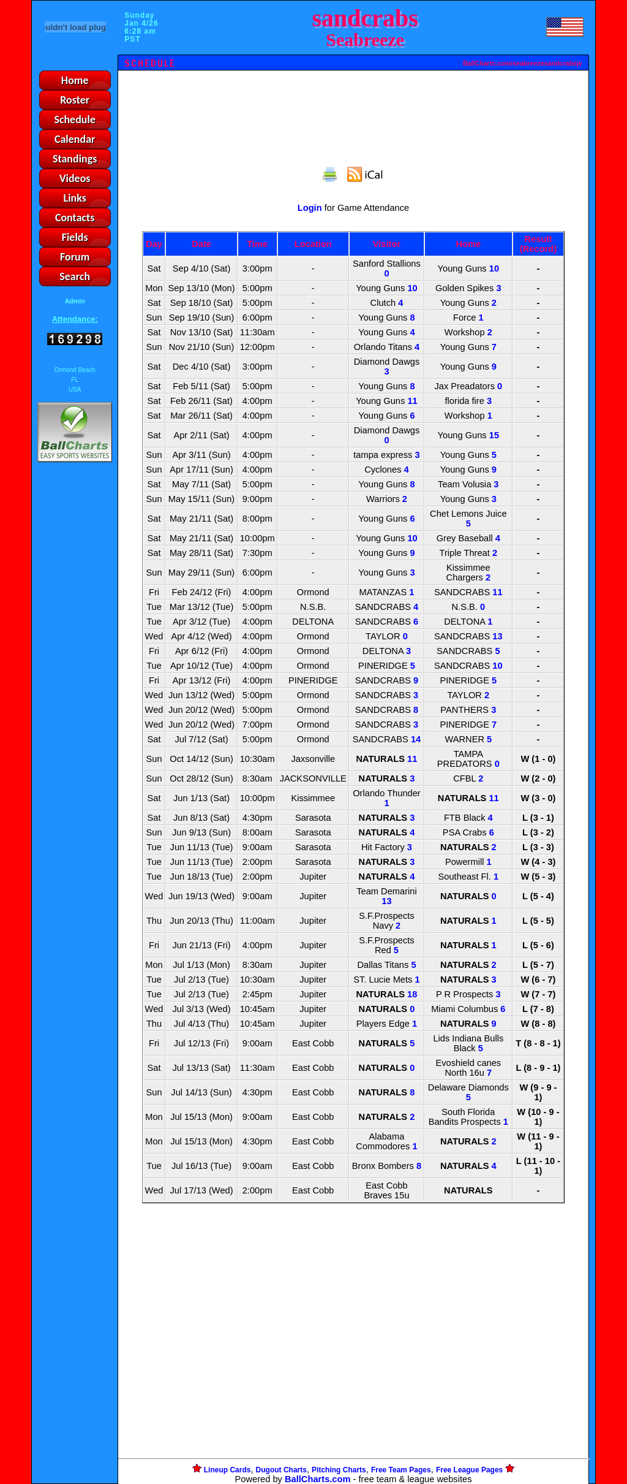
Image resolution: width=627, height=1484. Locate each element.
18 (412, 994)
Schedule (75, 119)
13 (497, 636)
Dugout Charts (281, 1470)
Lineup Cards (227, 1470)
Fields (75, 237)
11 (412, 401)
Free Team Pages (401, 1470)
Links (75, 198)
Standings (75, 159)
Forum (74, 257)
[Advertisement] (74, 676)
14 (416, 739)
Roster (74, 100)
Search (74, 276)
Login (310, 208)
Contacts (75, 217)
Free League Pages (469, 1470)
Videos (75, 178)
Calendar (75, 139)
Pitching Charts (339, 1470)
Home (75, 80)
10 (494, 268)
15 (494, 435)
